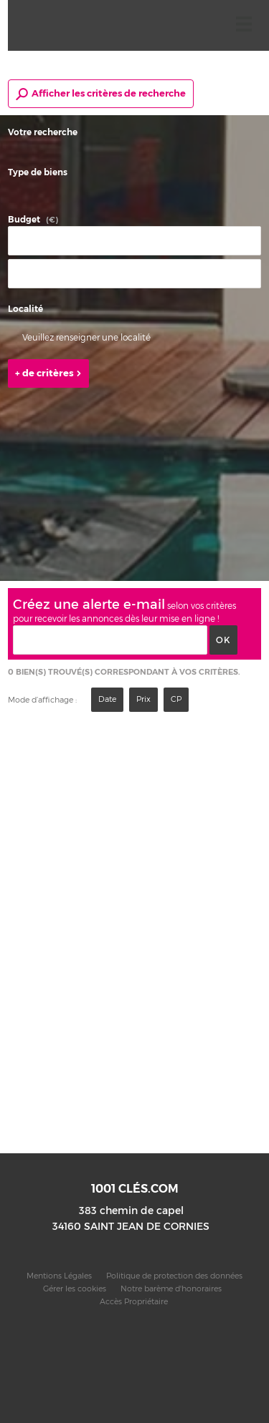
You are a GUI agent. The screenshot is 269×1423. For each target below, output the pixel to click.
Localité (25, 309)
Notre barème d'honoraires (172, 1289)
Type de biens (37, 172)
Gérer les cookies (74, 1289)
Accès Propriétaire (134, 1301)
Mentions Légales (59, 1276)
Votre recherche (42, 132)
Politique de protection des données (174, 1276)
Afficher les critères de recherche (101, 93)
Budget (24, 219)
